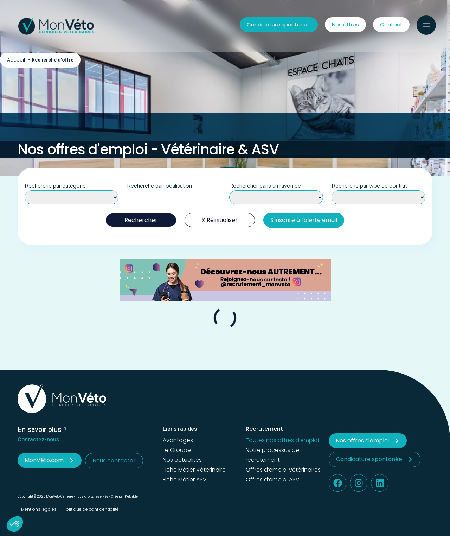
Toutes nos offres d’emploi (282, 440)
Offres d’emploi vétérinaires (283, 470)
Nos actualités (182, 460)
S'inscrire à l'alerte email (303, 220)
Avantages (178, 440)
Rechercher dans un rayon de (265, 186)
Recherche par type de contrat (369, 186)
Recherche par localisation (159, 186)
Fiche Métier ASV (185, 480)
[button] (426, 25)
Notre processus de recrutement (272, 455)
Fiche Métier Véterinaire (194, 470)
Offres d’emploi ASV (273, 480)
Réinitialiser (222, 220)
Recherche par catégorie (55, 186)
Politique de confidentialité (91, 509)
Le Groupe (177, 450)
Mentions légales (39, 509)
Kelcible (131, 496)
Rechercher (141, 220)
